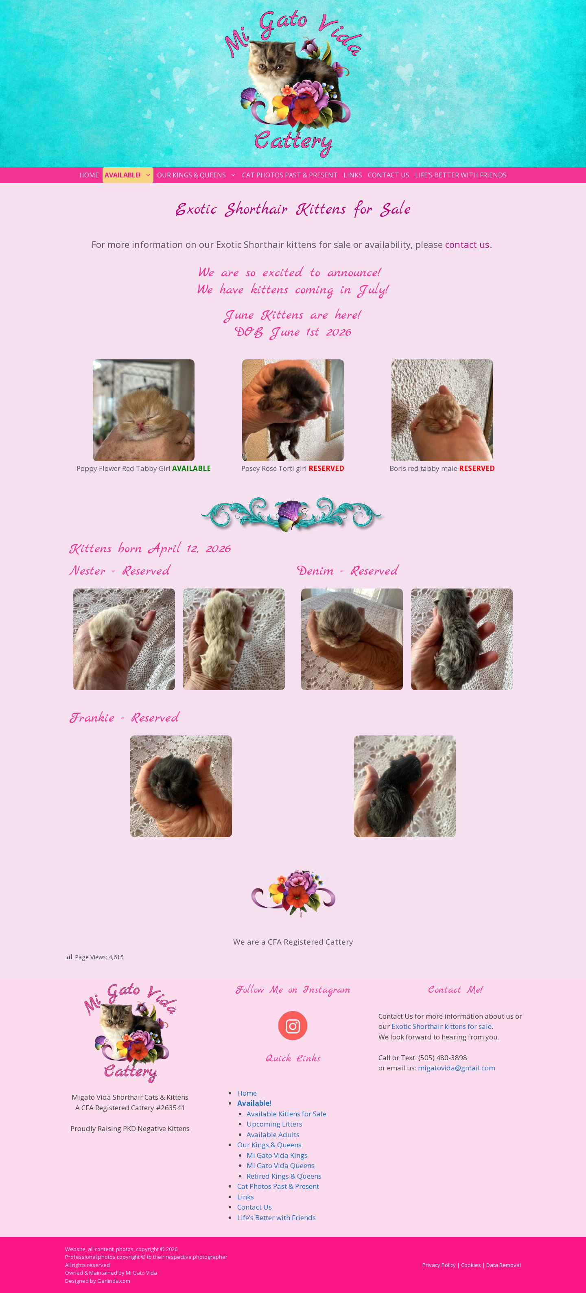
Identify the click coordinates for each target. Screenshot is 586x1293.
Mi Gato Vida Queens (281, 1165)
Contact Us (388, 175)
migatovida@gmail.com (456, 1067)
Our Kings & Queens (197, 175)
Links (352, 175)
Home (89, 175)
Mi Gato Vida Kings (277, 1155)
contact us (467, 244)
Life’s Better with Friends (461, 175)
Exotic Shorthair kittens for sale (441, 1026)
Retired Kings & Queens (284, 1176)
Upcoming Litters (274, 1124)
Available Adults (273, 1134)
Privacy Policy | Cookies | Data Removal (471, 1265)
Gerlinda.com (113, 1280)
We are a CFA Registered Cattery (293, 941)
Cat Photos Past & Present (290, 175)
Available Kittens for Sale (286, 1113)
